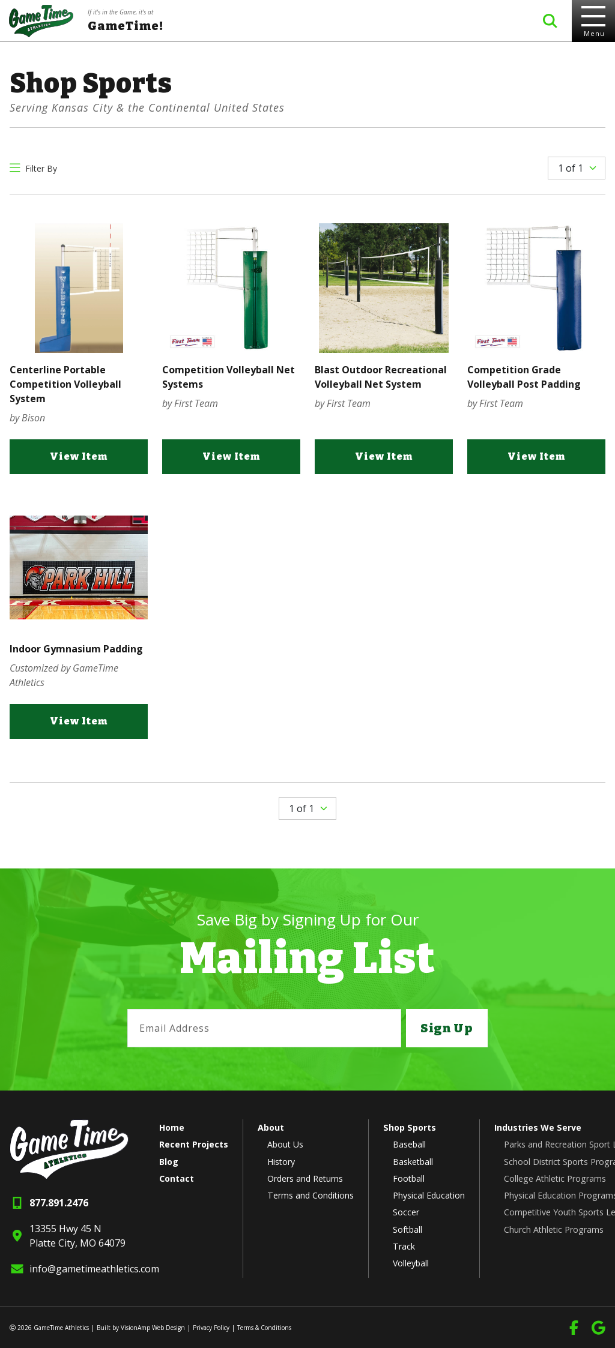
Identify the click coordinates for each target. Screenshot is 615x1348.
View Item (79, 459)
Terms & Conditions (264, 1327)
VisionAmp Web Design (153, 1327)
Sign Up (446, 1028)
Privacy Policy (211, 1327)
